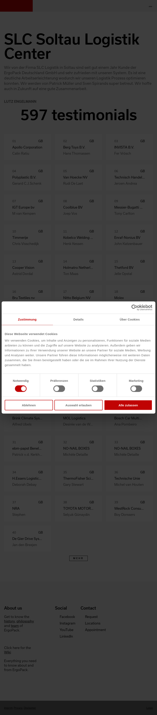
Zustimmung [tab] (27, 319)
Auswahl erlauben (78, 405)
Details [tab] (78, 319)
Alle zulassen (128, 405)
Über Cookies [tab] (130, 319)
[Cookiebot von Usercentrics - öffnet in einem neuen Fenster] (134, 308)
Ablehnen (29, 405)
